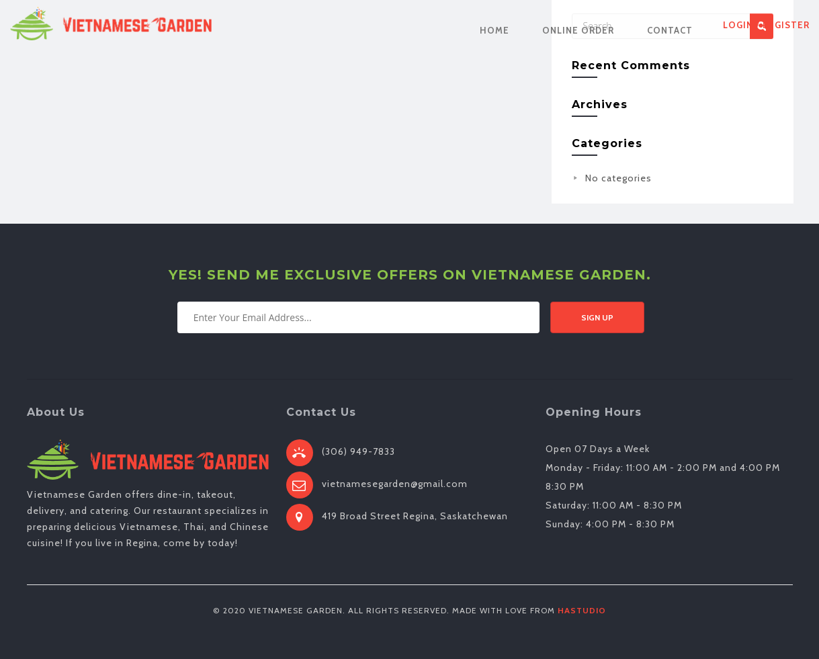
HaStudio (582, 610)
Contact (670, 30)
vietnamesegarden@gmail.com (395, 484)
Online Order (578, 30)
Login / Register (766, 24)
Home (494, 30)
